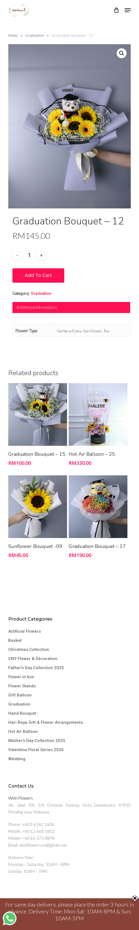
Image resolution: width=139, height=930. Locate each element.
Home (13, 35)
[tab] (71, 307)
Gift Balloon (20, 695)
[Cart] (116, 10)
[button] (128, 10)
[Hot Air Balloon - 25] (98, 414)
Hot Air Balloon (23, 731)
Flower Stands (22, 685)
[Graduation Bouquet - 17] (98, 506)
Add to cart (38, 275)
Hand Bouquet (22, 713)
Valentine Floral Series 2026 (36, 749)
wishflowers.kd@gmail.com (43, 844)
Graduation (34, 35)
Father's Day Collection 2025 (36, 667)
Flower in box (21, 676)
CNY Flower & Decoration (32, 658)
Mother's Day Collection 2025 (36, 740)
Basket (15, 640)
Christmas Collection (28, 649)
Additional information (37, 307)
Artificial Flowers (24, 631)
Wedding (16, 758)
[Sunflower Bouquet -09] (37, 506)
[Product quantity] (29, 255)
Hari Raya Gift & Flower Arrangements (45, 722)
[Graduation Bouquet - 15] (37, 414)
